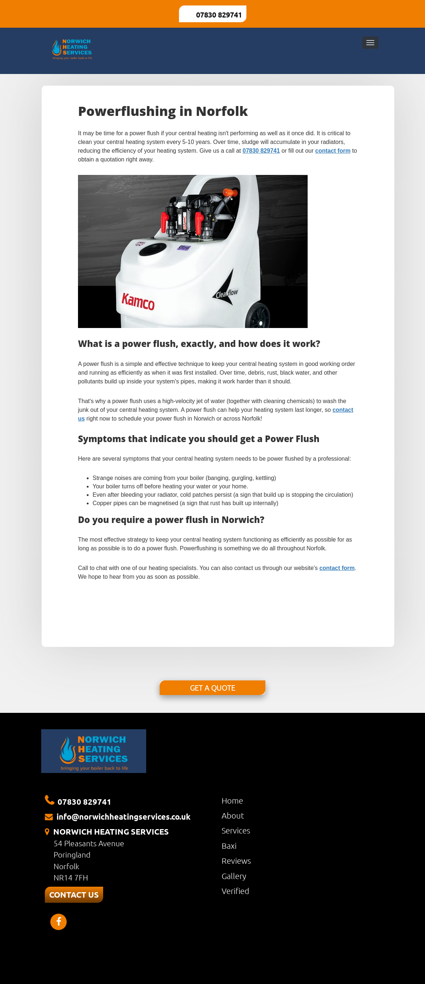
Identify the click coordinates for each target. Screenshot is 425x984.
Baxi (229, 845)
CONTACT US (74, 894)
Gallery (234, 875)
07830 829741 (219, 14)
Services (236, 830)
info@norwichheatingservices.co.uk (123, 816)
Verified (235, 890)
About (233, 815)
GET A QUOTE (212, 687)
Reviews (236, 860)
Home (232, 800)
